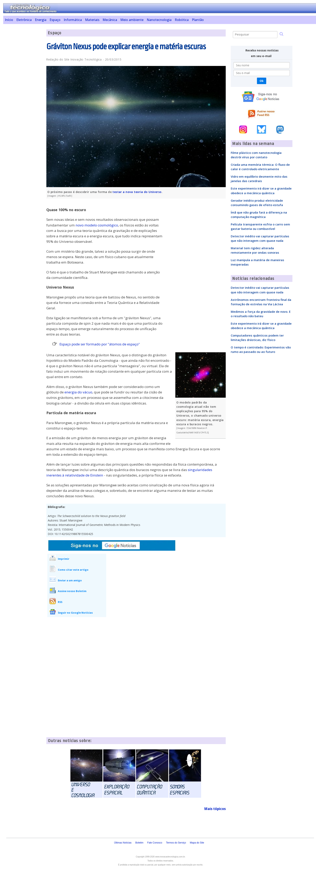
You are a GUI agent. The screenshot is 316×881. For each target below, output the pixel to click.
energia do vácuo (78, 392)
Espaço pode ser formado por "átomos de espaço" (99, 344)
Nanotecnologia (159, 20)
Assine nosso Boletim (72, 591)
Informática (73, 20)
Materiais (92, 20)
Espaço (55, 20)
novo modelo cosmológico (97, 225)
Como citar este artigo (73, 569)
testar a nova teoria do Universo (136, 192)
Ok (261, 81)
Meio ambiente (131, 20)
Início (9, 20)
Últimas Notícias (123, 842)
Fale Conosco (154, 842)
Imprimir (63, 559)
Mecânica (110, 20)
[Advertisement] (23, 89)
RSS (60, 602)
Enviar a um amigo (70, 580)
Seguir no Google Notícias (75, 612)
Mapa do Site (197, 842)
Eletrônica (24, 20)
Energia (40, 20)
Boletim (139, 842)
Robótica (182, 20)
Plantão (198, 20)
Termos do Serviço (176, 842)
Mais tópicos (215, 808)
